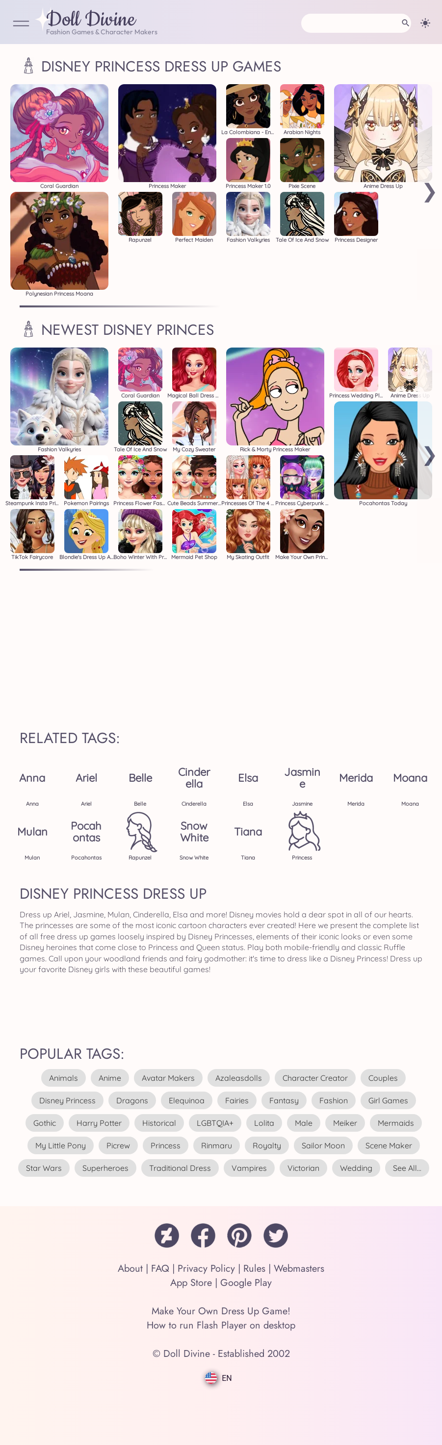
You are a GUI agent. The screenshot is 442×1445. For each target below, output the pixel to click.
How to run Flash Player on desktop (221, 1325)
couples (383, 1078)
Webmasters (299, 1268)
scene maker (388, 1145)
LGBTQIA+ (215, 1123)
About (130, 1268)
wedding (356, 1168)
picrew (118, 1145)
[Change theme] (425, 23)
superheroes (105, 1168)
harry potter (99, 1123)
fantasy (284, 1100)
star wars (44, 1168)
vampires (249, 1168)
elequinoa (187, 1100)
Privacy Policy (206, 1268)
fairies (237, 1100)
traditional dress (180, 1168)
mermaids (396, 1123)
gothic (44, 1123)
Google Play (246, 1283)
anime (110, 1078)
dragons (132, 1100)
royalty (267, 1145)
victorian (303, 1168)
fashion (333, 1100)
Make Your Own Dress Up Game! (221, 1311)
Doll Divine (90, 20)
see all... (407, 1168)
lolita (264, 1123)
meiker (345, 1123)
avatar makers (168, 1078)
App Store (191, 1283)
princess (166, 1145)
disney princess (67, 1100)
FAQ (160, 1268)
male (303, 1123)
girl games (388, 1100)
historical (159, 1123)
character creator (315, 1078)
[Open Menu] (21, 24)
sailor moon (323, 1145)
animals (63, 1078)
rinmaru (216, 1145)
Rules (254, 1268)
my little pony (60, 1145)
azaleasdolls (238, 1078)
